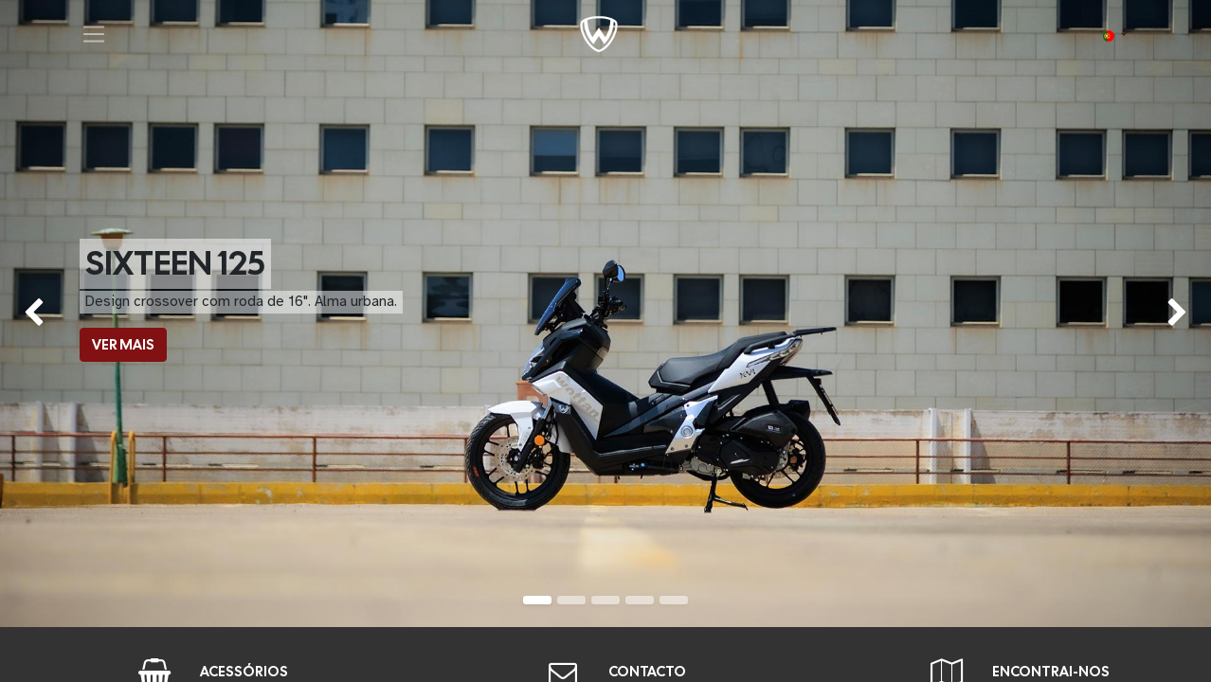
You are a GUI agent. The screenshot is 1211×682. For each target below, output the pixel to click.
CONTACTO (647, 671)
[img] (48, 313)
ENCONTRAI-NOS (1051, 671)
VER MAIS (123, 344)
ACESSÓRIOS (244, 671)
